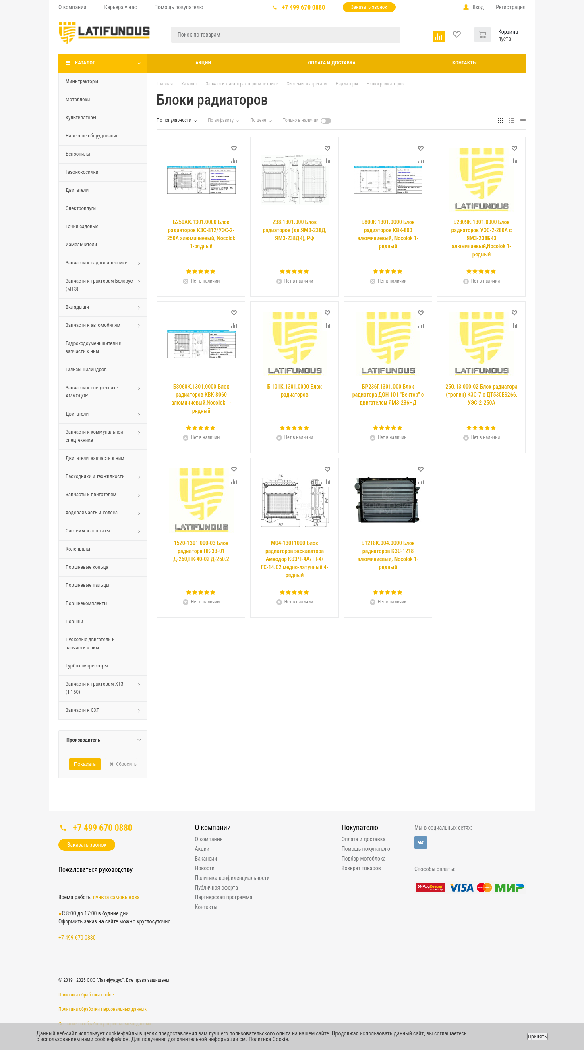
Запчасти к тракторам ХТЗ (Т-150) (94, 688)
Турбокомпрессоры (87, 666)
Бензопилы (78, 154)
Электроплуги (81, 208)
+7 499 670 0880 (303, 7)
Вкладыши (77, 307)
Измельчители (81, 244)
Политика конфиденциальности (232, 878)
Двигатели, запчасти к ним (95, 458)
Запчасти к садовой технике (96, 263)
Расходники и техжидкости (95, 476)
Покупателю (360, 827)
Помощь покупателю (366, 849)
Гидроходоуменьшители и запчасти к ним (94, 347)
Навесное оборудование (92, 136)
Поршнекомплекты (87, 603)
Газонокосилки (82, 172)
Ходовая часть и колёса (92, 512)
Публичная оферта (216, 887)
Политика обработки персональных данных (102, 1009)
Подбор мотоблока (364, 858)
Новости (205, 868)
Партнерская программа (224, 897)
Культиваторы (81, 117)
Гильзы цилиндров (86, 369)
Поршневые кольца (87, 567)
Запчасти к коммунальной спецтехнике (94, 436)
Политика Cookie (268, 1039)
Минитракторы (82, 81)
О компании (213, 827)
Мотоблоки (78, 99)
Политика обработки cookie (86, 995)
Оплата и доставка (332, 63)
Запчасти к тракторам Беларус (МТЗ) (99, 285)
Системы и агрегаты (88, 531)
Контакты (464, 63)
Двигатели (77, 190)
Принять (537, 1036)
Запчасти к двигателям (91, 494)
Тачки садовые (82, 226)
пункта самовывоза (116, 897)
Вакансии (206, 858)
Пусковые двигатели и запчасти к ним (90, 643)
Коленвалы (78, 549)
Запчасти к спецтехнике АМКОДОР (92, 392)
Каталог (85, 63)
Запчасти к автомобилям (93, 325)
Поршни (74, 621)
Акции (203, 63)
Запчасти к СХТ (82, 710)
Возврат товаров (361, 868)
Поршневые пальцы (88, 585)
